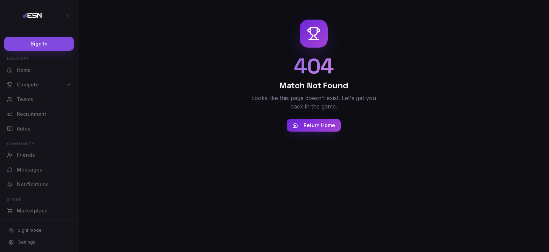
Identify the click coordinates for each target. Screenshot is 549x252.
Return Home (313, 125)
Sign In (39, 44)
